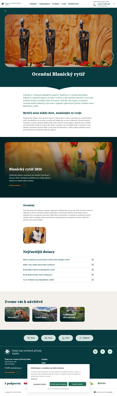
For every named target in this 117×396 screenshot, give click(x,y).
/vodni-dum (44, 314)
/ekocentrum (72, 314)
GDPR (43, 363)
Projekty (44, 359)
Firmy (50, 338)
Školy (33, 338)
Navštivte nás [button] (73, 4)
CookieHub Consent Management (61, 388)
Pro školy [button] (55, 4)
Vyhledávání (114, 3)
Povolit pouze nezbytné (58, 384)
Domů (5, 10)
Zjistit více (34, 379)
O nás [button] (64, 4)
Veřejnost (86, 338)
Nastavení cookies (39, 384)
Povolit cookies (77, 384)
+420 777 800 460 (103, 4)
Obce (67, 338)
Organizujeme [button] (44, 4)
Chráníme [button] (33, 4)
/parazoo (17, 314)
